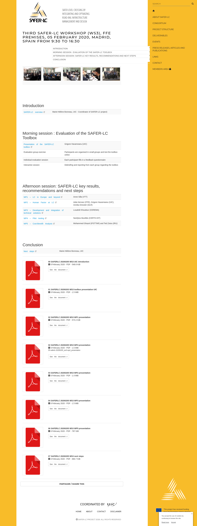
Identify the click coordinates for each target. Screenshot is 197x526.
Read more (165, 522)
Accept (173, 522)
